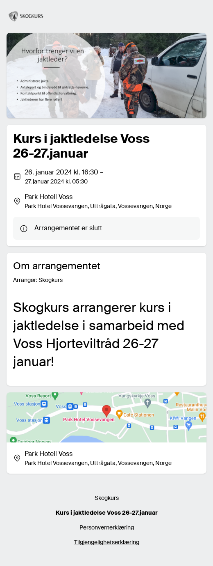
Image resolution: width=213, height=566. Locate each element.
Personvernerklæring (106, 527)
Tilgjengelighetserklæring (106, 542)
